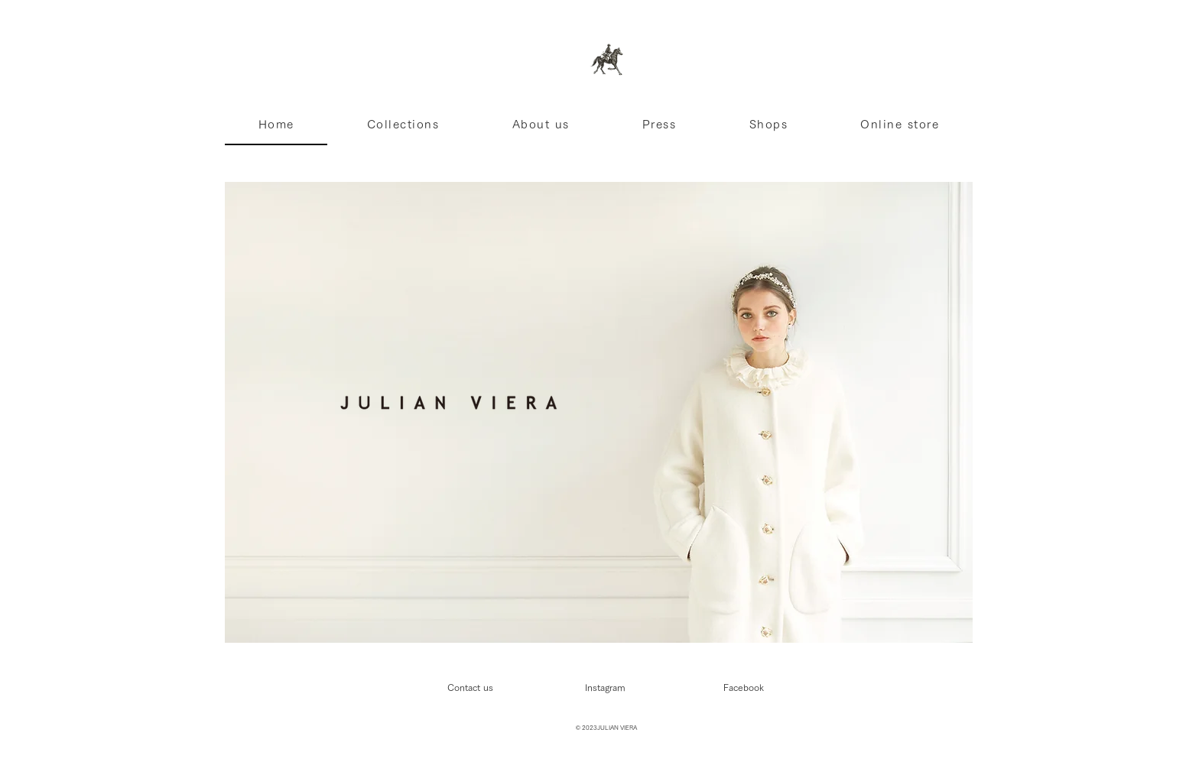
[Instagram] (604, 687)
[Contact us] (470, 687)
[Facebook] (743, 687)
